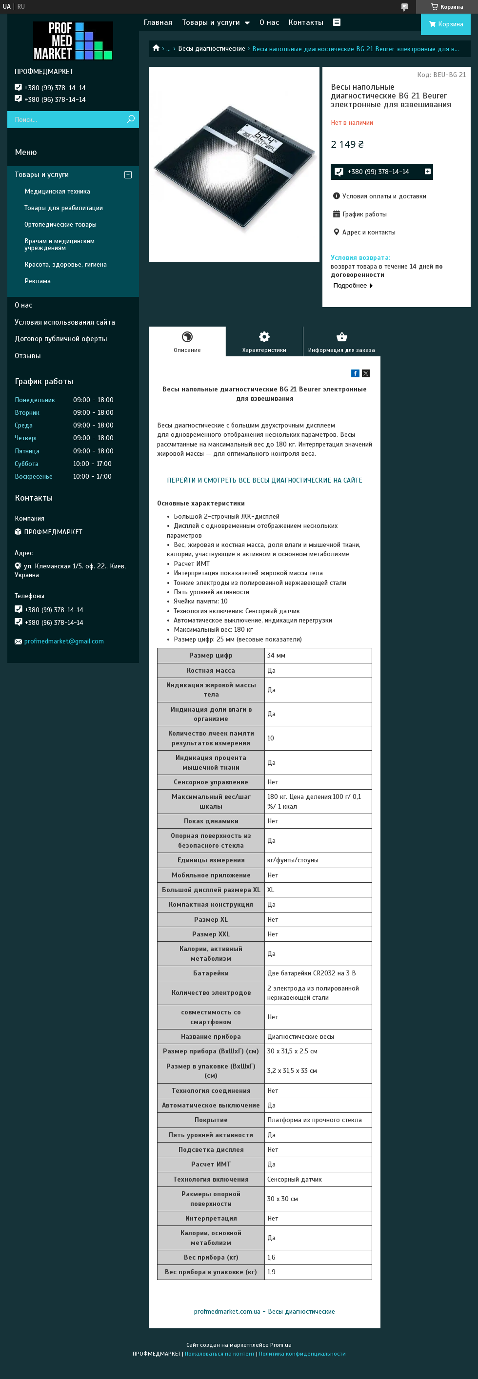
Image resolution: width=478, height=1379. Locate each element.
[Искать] (130, 119)
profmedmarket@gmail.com (64, 641)
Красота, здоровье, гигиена (65, 264)
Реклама (37, 281)
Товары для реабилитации (63, 208)
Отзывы (28, 355)
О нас (269, 22)
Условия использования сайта (65, 322)
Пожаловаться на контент (220, 1353)
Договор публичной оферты (61, 338)
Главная (158, 22)
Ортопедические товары (60, 224)
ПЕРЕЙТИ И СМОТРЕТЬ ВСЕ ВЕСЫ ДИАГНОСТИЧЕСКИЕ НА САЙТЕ (264, 480)
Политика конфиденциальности (302, 1353)
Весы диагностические (211, 48)
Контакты (306, 22)
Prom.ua (281, 1344)
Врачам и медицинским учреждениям (59, 244)
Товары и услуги (211, 22)
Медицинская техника (57, 191)
